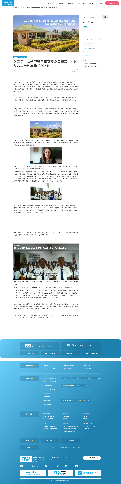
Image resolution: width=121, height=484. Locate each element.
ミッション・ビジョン (69, 365)
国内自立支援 (47, 396)
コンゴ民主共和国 (85, 400)
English (85, 26)
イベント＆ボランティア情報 (89, 29)
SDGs (83, 378)
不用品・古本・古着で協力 (70, 428)
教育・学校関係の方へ (50, 353)
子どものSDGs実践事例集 (83, 385)
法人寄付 (86, 416)
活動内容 (64, 3)
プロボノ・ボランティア (89, 426)
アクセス (36, 461)
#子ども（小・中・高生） (91, 63)
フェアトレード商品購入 (49, 426)
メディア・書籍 (87, 369)
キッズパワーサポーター (49, 416)
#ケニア (77, 69)
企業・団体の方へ (92, 353)
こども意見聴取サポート (49, 393)
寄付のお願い (86, 51)
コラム (84, 32)
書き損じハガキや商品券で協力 (71, 426)
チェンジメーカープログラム (50, 381)
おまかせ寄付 (67, 416)
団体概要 (54, 3)
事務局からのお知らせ (88, 45)
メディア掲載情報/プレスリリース (91, 39)
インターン (86, 428)
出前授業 (65, 385)
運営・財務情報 (67, 369)
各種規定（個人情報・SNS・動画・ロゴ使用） (70, 448)
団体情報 (46, 365)
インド (71, 400)
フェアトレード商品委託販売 (50, 428)
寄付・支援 (75, 3)
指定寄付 (66, 418)
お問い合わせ (90, 458)
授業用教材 (71, 385)
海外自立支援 (47, 400)
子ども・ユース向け (50, 389)
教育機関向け (49, 385)
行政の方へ (71, 353)
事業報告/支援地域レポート (89, 48)
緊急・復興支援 (47, 404)
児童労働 (89, 378)
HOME (15, 7)
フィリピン (65, 400)
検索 (105, 17)
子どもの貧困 (97, 378)
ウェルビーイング (67, 378)
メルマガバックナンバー (89, 42)
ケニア (77, 400)
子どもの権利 (76, 378)
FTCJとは (44, 3)
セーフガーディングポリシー (50, 448)
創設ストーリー (87, 365)
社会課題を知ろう (87, 55)
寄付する (109, 3)
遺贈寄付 (86, 418)
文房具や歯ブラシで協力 (69, 431)
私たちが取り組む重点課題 (50, 378)
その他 (84, 36)
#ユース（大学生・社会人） (91, 66)
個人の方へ (30, 353)
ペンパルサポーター (48, 418)
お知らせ (85, 3)
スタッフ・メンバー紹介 (49, 369)
